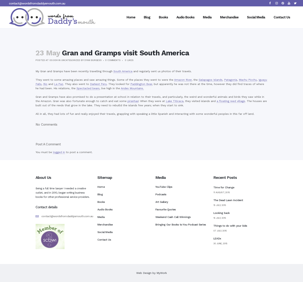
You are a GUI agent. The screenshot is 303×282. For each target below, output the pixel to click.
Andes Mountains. (132, 88)
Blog (100, 194)
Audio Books (104, 209)
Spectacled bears (88, 88)
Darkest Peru (98, 84)
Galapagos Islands (210, 79)
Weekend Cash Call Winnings (173, 217)
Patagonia (230, 79)
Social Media (104, 232)
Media (101, 217)
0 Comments (113, 60)
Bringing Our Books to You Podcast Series (180, 224)
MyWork (162, 272)
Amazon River (183, 79)
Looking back (221, 212)
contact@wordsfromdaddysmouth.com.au (37, 3)
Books (101, 201)
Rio (45, 84)
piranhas (133, 101)
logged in (59, 152)
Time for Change (223, 187)
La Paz (58, 84)
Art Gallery (161, 201)
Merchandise (105, 224)
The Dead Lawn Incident (228, 200)
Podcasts (160, 194)
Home (101, 186)
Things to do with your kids (230, 225)
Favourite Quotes (165, 209)
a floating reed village (231, 101)
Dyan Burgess (93, 60)
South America (122, 71)
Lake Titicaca (174, 101)
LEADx (217, 238)
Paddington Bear (141, 84)
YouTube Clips (163, 186)
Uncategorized (70, 60)
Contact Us (104, 239)
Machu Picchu (248, 79)
